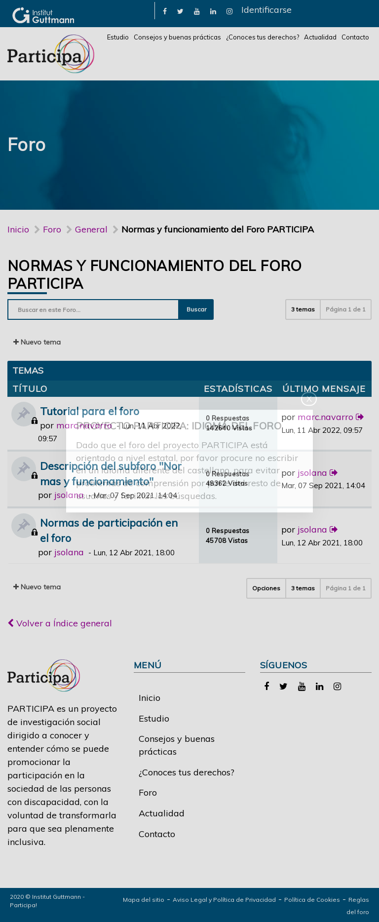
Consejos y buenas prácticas (177, 37)
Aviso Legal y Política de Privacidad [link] (224, 899)
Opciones (266, 588)
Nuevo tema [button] (37, 342)
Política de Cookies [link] (312, 899)
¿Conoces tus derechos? (262, 37)
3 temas (303, 309)
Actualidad (320, 37)
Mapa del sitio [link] (143, 899)
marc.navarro (84, 425)
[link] (165, 10)
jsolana (69, 494)
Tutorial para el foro (89, 411)
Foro (148, 792)
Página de (346, 309)
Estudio (118, 37)
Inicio (18, 229)
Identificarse (266, 9)
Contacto (355, 37)
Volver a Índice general (59, 623)
